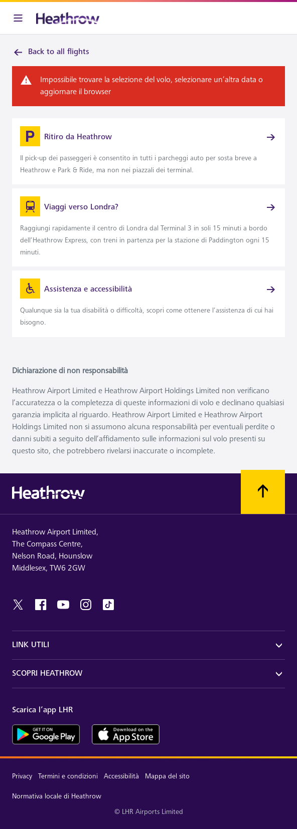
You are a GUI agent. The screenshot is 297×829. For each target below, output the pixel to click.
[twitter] (18, 605)
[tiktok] (108, 605)
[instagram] (86, 605)
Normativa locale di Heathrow (56, 796)
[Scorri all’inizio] (263, 492)
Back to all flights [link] (50, 52)
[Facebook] (41, 605)
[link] (148, 151)
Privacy (22, 776)
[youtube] (63, 605)
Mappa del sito (167, 776)
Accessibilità (121, 776)
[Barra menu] (18, 18)
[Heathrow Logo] (67, 18)
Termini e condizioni (68, 776)
